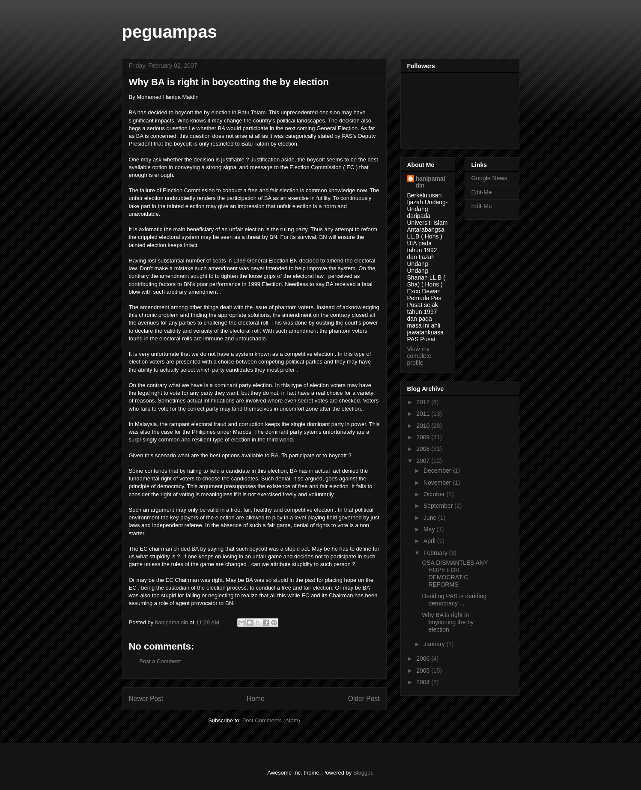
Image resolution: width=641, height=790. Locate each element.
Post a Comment (160, 661)
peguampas (169, 31)
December (438, 470)
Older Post (364, 698)
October (435, 494)
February (436, 552)
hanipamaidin (430, 182)
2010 (423, 425)
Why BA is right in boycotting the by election (448, 622)
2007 (423, 460)
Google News (489, 178)
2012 (423, 402)
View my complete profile (419, 356)
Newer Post (146, 698)
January (435, 644)
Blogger (362, 772)
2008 (423, 448)
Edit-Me (481, 192)
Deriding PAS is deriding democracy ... (454, 600)
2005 (423, 670)
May (429, 529)
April (430, 540)
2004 (423, 682)
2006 (423, 658)
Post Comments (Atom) (271, 720)
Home (256, 698)
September (438, 505)
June (430, 517)
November (438, 482)
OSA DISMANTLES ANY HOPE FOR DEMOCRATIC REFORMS (455, 573)
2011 (423, 413)
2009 (423, 437)
